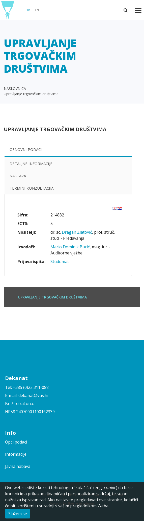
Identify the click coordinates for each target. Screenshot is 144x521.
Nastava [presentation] (18, 175)
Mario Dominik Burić (70, 247)
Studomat (59, 261)
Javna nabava (17, 466)
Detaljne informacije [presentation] (31, 163)
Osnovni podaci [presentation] (26, 149)
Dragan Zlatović (77, 232)
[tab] (68, 150)
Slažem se (17, 513)
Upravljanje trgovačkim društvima (31, 93)
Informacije (15, 454)
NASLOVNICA (15, 88)
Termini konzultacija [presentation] (31, 188)
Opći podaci (16, 442)
